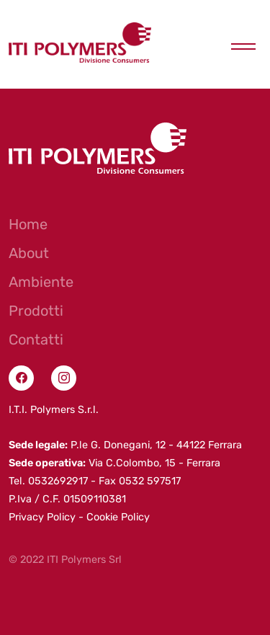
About (29, 253)
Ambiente (41, 281)
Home (28, 224)
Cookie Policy (118, 517)
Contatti (36, 339)
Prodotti (36, 310)
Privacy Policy (42, 517)
